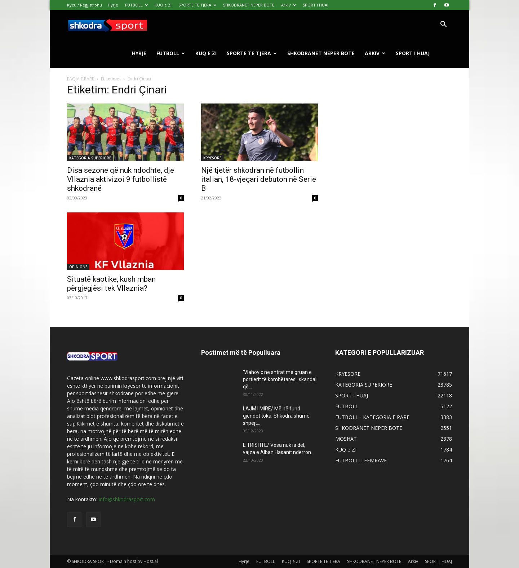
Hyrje (113, 5)
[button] (443, 25)
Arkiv (288, 5)
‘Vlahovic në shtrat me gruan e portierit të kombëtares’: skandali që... (280, 379)
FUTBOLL (136, 5)
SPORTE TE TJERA (197, 5)
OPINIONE (78, 266)
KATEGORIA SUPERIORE (90, 157)
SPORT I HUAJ (315, 5)
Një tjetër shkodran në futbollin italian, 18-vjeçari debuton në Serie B (258, 179)
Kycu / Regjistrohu (84, 5)
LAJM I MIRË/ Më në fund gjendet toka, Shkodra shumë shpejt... (276, 416)
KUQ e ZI (163, 5)
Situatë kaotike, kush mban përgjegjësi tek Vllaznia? (111, 283)
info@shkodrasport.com (127, 499)
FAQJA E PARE (81, 79)
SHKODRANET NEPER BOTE (248, 5)
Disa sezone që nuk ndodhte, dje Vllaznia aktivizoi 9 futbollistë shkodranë (120, 179)
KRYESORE (212, 157)
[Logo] (107, 24)
